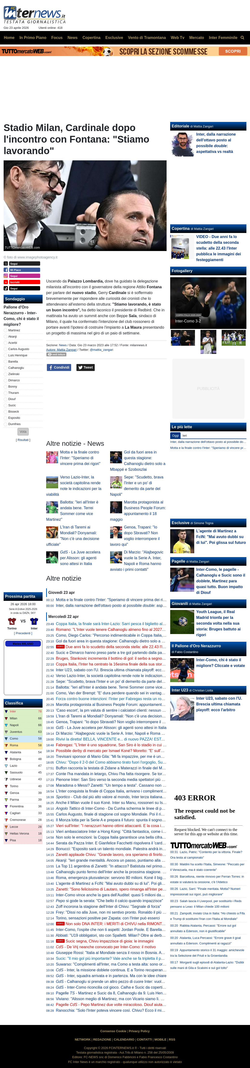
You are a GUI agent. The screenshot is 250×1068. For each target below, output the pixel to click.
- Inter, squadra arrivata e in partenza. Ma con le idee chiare (111, 976)
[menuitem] (242, 38)
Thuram (13, 393)
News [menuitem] (73, 38)
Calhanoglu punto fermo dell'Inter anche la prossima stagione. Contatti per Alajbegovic (129, 872)
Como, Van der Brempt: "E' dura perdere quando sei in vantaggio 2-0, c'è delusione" (127, 693)
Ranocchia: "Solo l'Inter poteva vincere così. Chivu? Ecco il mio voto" (114, 1010)
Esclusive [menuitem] (114, 38)
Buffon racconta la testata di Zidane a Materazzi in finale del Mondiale (115, 768)
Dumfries (14, 424)
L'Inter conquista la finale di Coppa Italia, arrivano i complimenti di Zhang (118, 791)
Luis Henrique (17, 355)
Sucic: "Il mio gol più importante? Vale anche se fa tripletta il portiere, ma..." (120, 958)
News (63, 345)
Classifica (14, 703)
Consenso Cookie (113, 1031)
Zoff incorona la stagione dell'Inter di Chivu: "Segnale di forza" (108, 907)
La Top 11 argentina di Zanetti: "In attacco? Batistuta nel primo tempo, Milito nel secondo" (132, 866)
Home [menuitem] (9, 38)
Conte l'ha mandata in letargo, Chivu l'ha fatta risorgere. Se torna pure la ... (129, 774)
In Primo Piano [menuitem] (32, 38)
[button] (23, 431)
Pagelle (178, 561)
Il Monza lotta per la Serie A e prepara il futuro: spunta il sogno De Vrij (115, 820)
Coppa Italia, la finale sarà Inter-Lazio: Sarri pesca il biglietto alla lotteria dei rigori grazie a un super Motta (145, 624)
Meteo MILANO (23, 644)
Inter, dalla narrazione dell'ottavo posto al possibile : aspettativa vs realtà (123, 605)
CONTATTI (144, 1039)
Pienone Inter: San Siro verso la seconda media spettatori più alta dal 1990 (120, 780)
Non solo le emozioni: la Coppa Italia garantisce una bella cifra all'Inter (116, 837)
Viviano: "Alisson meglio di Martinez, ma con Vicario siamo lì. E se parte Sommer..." (127, 999)
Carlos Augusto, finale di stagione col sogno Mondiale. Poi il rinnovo (113, 814)
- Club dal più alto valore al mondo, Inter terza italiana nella (120, 797)
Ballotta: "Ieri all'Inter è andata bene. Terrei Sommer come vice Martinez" (118, 687)
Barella (13, 361)
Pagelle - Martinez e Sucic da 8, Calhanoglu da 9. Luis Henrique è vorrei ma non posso (133, 993)
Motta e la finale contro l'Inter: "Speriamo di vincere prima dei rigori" (80, 458)
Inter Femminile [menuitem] (223, 38)
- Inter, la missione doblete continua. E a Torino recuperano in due (116, 970)
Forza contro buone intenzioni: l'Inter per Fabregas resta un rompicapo (116, 699)
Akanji (12, 336)
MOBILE (160, 1039)
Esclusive (180, 523)
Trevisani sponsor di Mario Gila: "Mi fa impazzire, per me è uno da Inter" (117, 756)
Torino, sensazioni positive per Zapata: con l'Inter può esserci (108, 918)
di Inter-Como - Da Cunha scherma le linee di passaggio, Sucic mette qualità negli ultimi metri (148, 808)
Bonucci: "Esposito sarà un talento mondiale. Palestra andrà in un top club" (120, 849)
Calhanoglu (16, 368)
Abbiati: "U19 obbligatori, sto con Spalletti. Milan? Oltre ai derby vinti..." (116, 935)
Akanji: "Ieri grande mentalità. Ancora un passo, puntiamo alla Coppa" (115, 860)
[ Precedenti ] (23, 633)
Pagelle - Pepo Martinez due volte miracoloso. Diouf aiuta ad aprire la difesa (125, 1005)
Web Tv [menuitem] (177, 38)
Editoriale (180, 126)
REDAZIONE (102, 1039)
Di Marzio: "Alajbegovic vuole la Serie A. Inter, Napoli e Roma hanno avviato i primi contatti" (134, 733)
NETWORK (83, 1039)
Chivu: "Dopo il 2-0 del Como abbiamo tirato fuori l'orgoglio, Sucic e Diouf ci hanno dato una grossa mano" (146, 762)
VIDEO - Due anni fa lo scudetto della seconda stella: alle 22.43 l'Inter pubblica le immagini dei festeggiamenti (218, 248)
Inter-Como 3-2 (188, 321)
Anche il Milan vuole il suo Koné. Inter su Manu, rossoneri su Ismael (113, 803)
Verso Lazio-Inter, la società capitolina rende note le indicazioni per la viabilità (122, 676)
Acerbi (12, 343)
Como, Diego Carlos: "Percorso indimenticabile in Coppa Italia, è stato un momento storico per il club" (142, 635)
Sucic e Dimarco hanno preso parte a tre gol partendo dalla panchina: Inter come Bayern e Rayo (138, 653)
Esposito (14, 418)
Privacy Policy (139, 1031)
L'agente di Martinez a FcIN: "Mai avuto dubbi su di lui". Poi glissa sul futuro (120, 883)
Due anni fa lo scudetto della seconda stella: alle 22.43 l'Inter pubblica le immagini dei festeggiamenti (146, 647)
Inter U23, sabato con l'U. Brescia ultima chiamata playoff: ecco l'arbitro (116, 670)
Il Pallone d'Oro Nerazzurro (196, 646)
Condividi (59, 367)
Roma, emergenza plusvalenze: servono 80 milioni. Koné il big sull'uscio (117, 878)
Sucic (12, 405)
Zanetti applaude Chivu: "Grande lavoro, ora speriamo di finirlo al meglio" (118, 855)
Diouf (12, 399)
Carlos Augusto (18, 349)
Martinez (14, 330)
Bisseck (13, 411)
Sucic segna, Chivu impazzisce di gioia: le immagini (105, 941)
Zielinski (13, 374)
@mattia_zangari (101, 350)
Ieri (184, 435)
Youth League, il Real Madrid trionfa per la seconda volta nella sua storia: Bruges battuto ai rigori (218, 623)
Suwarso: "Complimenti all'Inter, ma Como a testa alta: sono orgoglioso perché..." (125, 964)
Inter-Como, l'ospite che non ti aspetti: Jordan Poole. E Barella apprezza (117, 930)
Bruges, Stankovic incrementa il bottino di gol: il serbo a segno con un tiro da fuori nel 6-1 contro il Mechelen (148, 658)
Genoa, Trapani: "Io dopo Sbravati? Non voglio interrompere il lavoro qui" (118, 722)
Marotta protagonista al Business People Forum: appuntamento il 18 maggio (121, 705)
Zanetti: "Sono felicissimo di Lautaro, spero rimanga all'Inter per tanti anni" (119, 889)
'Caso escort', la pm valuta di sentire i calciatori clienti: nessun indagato (116, 710)
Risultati (23, 440)
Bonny (12, 386)
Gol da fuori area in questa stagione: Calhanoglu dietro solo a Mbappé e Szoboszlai (127, 641)
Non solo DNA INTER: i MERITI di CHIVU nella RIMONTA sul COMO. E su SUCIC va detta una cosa (147, 924)
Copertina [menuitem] (91, 38)
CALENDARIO (124, 1039)
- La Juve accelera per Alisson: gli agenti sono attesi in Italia (80, 558)
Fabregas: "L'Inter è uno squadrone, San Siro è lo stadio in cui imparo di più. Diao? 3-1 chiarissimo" (140, 745)
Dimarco (14, 380)
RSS (172, 1039)
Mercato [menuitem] (196, 38)
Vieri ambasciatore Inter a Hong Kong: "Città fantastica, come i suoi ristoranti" (122, 831)
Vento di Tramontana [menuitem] (147, 38)
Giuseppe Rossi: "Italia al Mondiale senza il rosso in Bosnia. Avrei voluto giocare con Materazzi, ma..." (143, 953)
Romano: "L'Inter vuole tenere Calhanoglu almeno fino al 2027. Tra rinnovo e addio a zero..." (134, 630)
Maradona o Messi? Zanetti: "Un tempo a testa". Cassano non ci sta (114, 785)
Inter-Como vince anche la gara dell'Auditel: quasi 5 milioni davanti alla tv (118, 895)
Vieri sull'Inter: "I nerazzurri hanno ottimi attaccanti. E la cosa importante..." (119, 826)
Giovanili (180, 604)
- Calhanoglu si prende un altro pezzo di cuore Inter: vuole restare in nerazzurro (128, 982)
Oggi (175, 435)
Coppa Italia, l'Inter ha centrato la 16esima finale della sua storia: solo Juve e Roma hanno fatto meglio (143, 664)
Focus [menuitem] (56, 38)
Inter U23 (180, 690)
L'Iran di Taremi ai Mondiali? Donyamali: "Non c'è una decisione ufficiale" (118, 716)
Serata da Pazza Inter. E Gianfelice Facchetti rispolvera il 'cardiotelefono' (118, 843)
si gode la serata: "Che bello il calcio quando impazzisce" (109, 901)
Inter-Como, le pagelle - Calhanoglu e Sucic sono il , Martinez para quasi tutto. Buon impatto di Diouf (220, 581)
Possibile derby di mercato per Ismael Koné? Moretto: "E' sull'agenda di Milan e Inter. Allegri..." (136, 751)
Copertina (181, 228)
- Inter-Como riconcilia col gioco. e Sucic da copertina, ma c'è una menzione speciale (138, 987)
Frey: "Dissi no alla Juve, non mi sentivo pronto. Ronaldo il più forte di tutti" (119, 912)
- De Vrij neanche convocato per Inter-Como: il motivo (106, 947)
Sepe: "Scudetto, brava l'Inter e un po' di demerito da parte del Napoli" (115, 681)
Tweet (85, 367)
